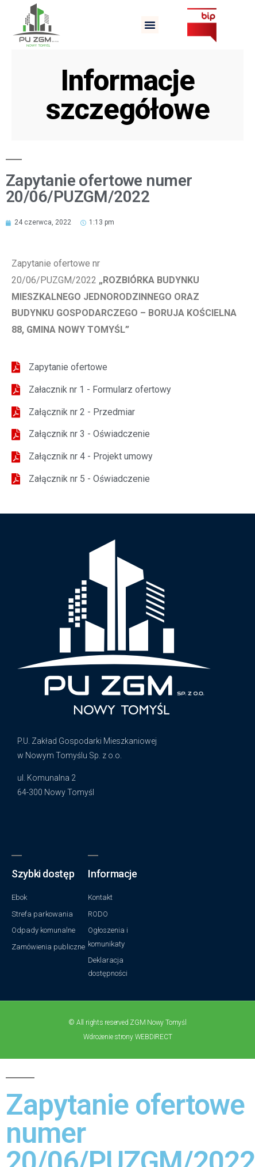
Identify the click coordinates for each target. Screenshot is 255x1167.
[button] (150, 24)
